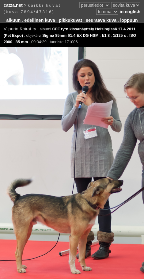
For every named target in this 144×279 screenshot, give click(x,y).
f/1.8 (106, 35)
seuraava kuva (101, 20)
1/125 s (119, 35)
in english (129, 11)
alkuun (13, 20)
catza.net (13, 5)
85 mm (22, 42)
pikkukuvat (70, 20)
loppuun (129, 20)
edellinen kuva (39, 20)
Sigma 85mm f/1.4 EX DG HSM (70, 35)
